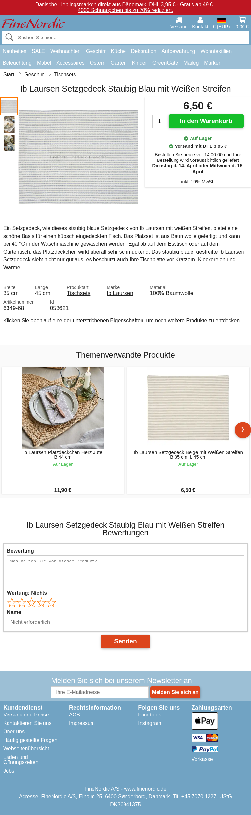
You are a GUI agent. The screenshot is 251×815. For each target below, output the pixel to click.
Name (14, 612)
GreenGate (165, 63)
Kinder (139, 63)
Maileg (191, 63)
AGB (74, 714)
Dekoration (143, 51)
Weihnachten (65, 51)
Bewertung (20, 551)
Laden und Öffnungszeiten (20, 759)
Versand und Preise (26, 714)
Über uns (14, 731)
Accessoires (71, 63)
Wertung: (27, 593)
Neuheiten (14, 51)
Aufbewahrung (178, 51)
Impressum (82, 723)
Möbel (44, 63)
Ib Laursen (120, 293)
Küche (118, 51)
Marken (212, 63)
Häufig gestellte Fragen (30, 740)
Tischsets (78, 293)
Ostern (98, 63)
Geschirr (96, 51)
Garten (119, 63)
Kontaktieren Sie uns (27, 723)
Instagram (149, 723)
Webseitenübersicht (26, 748)
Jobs (8, 771)
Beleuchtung (17, 63)
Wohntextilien (216, 51)
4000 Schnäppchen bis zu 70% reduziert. (125, 10)
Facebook (149, 714)
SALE (38, 51)
